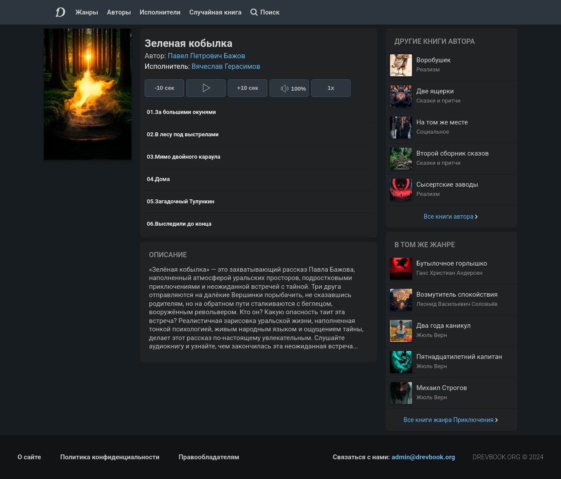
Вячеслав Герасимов (226, 66)
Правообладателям (208, 457)
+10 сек (247, 88)
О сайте (29, 457)
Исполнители (160, 12)
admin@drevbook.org (423, 457)
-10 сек (164, 88)
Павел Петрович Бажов (206, 56)
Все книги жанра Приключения (449, 419)
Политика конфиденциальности (109, 457)
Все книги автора (449, 216)
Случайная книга (215, 12)
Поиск (270, 12)
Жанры (86, 12)
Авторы (119, 12)
